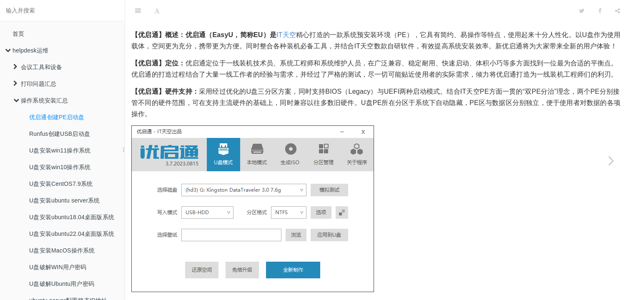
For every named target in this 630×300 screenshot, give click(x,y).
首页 (18, 33)
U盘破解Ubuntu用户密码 (61, 283)
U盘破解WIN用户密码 (58, 267)
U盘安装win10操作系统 (59, 167)
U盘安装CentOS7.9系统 (61, 183)
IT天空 (286, 14)
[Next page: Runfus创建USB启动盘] (611, 160)
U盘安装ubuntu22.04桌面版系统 (71, 233)
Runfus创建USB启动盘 (59, 133)
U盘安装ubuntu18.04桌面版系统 (71, 217)
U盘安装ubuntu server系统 (64, 200)
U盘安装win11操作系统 (59, 150)
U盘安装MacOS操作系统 (62, 250)
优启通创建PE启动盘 (57, 117)
